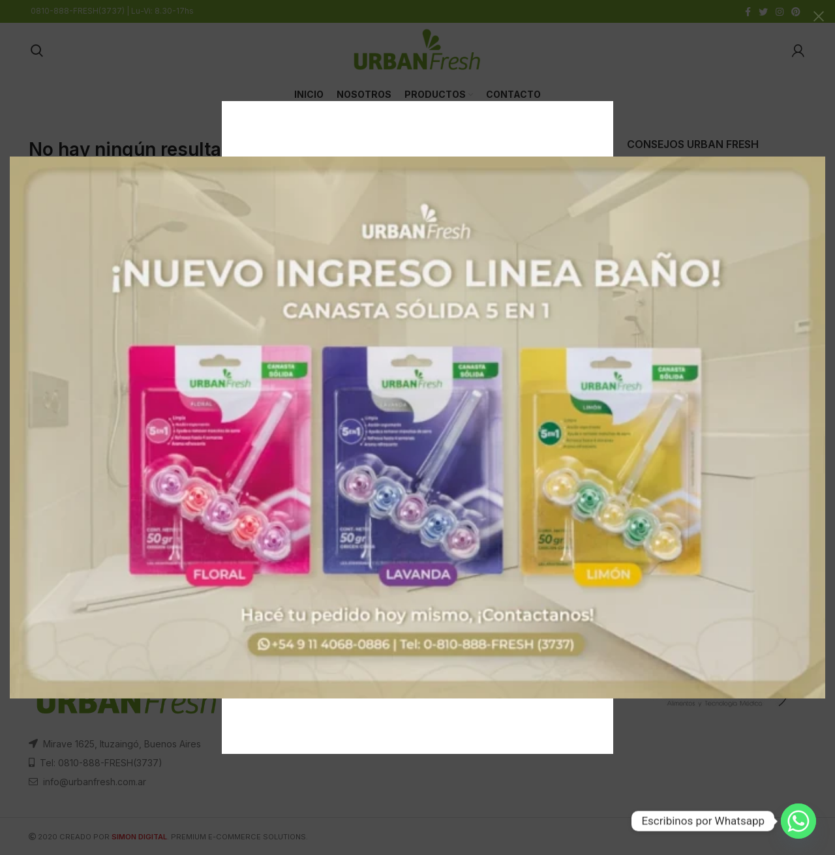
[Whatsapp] (798, 821)
